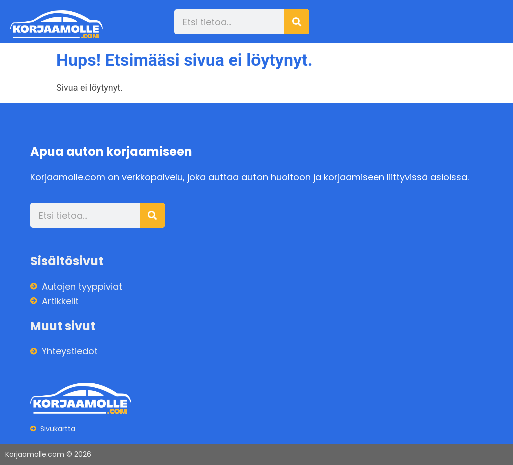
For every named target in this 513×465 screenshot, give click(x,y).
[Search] (296, 21)
